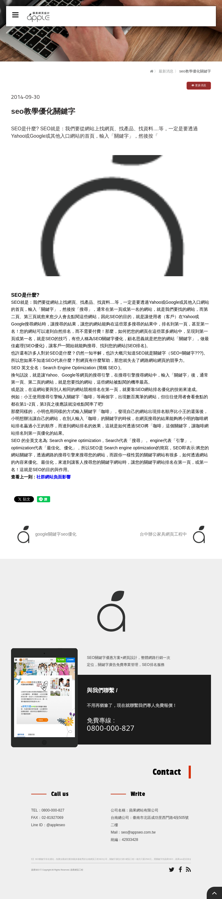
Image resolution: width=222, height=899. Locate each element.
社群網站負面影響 (53, 476)
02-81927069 (52, 817)
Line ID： (38, 825)
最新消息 (166, 71)
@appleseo (55, 825)
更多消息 (198, 85)
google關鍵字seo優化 (45, 534)
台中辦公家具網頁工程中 (174, 534)
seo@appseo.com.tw (138, 832)
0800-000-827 (111, 728)
